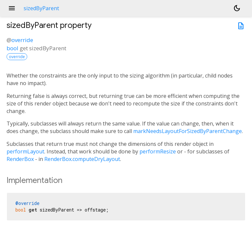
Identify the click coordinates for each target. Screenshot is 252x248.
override (22, 40)
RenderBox (20, 159)
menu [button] (12, 8)
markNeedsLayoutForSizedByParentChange (187, 131)
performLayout (25, 151)
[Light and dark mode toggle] (237, 8)
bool (12, 48)
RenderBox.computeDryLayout (82, 159)
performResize (157, 151)
